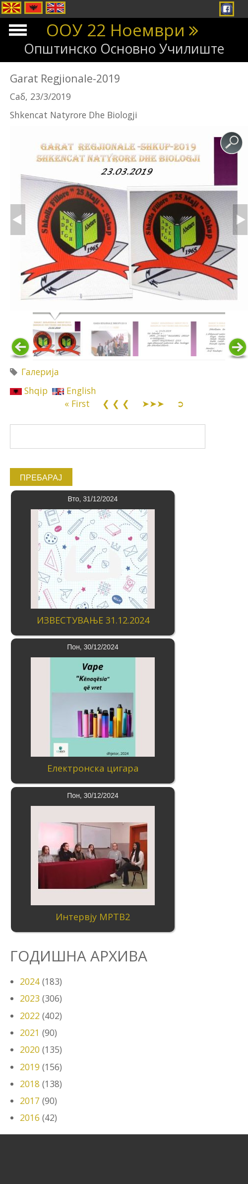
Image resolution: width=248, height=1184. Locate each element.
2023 (30, 998)
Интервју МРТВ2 (93, 917)
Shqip (29, 390)
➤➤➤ (153, 403)
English (74, 390)
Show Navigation (16, 33)
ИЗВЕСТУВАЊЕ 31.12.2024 (93, 620)
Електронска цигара (92, 768)
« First (77, 403)
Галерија (40, 372)
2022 (30, 1016)
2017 (30, 1100)
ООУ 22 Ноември (115, 29)
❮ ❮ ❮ (115, 403)
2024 (30, 981)
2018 (30, 1084)
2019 (30, 1067)
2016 (30, 1117)
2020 (30, 1049)
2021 (30, 1032)
